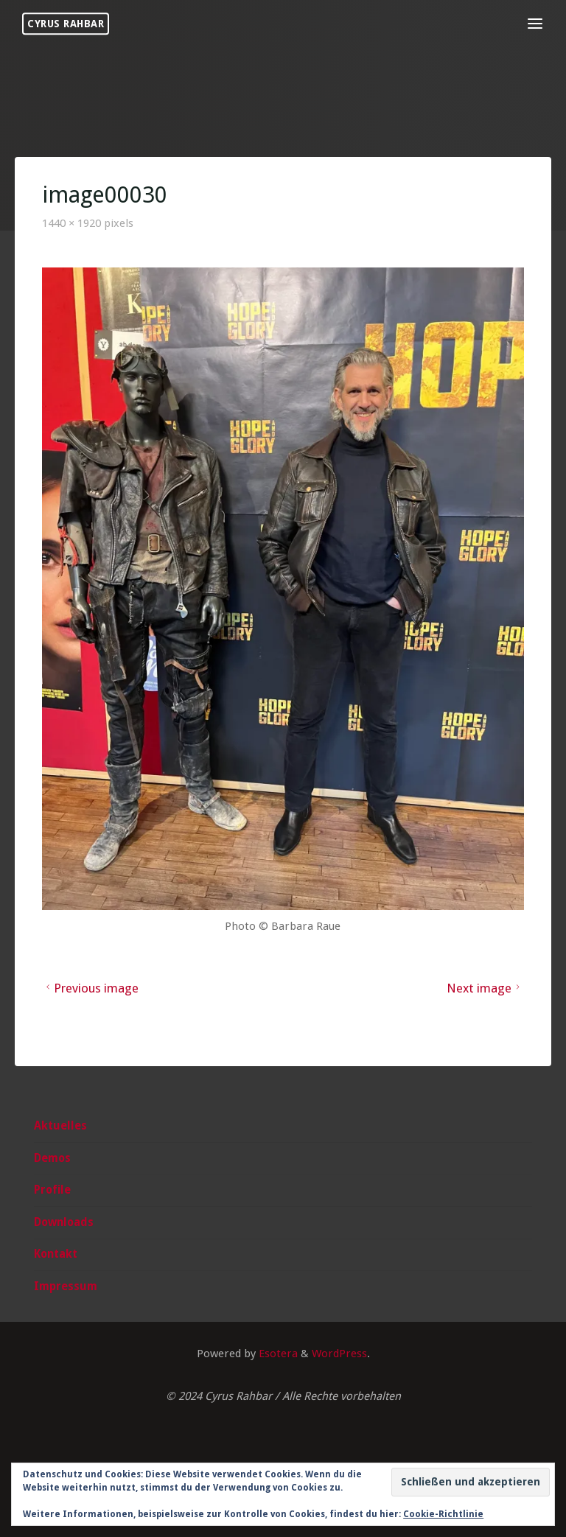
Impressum (65, 1286)
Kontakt (55, 1254)
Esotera (277, 1353)
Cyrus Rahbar (65, 23)
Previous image (90, 988)
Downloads (64, 1222)
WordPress (339, 1353)
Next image (485, 988)
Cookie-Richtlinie (443, 1514)
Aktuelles (60, 1125)
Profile (52, 1190)
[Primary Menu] (535, 24)
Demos (52, 1158)
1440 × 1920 (73, 223)
